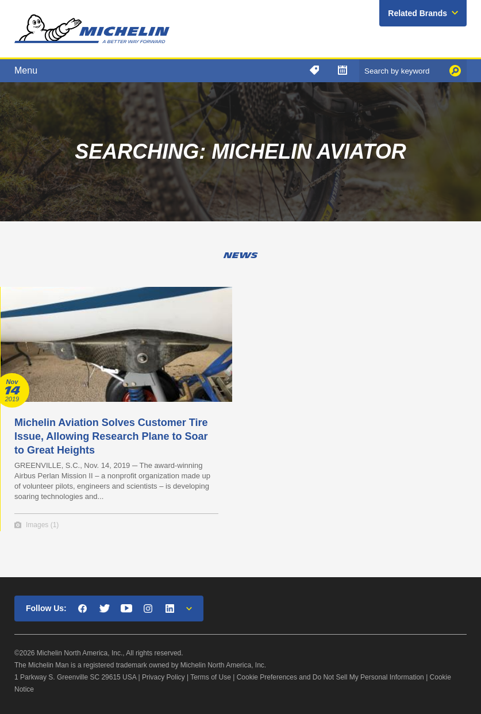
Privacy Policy (163, 677)
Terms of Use (210, 677)
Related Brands (417, 13)
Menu (25, 70)
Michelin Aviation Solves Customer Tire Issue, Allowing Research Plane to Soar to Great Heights (110, 436)
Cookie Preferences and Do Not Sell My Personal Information (330, 677)
